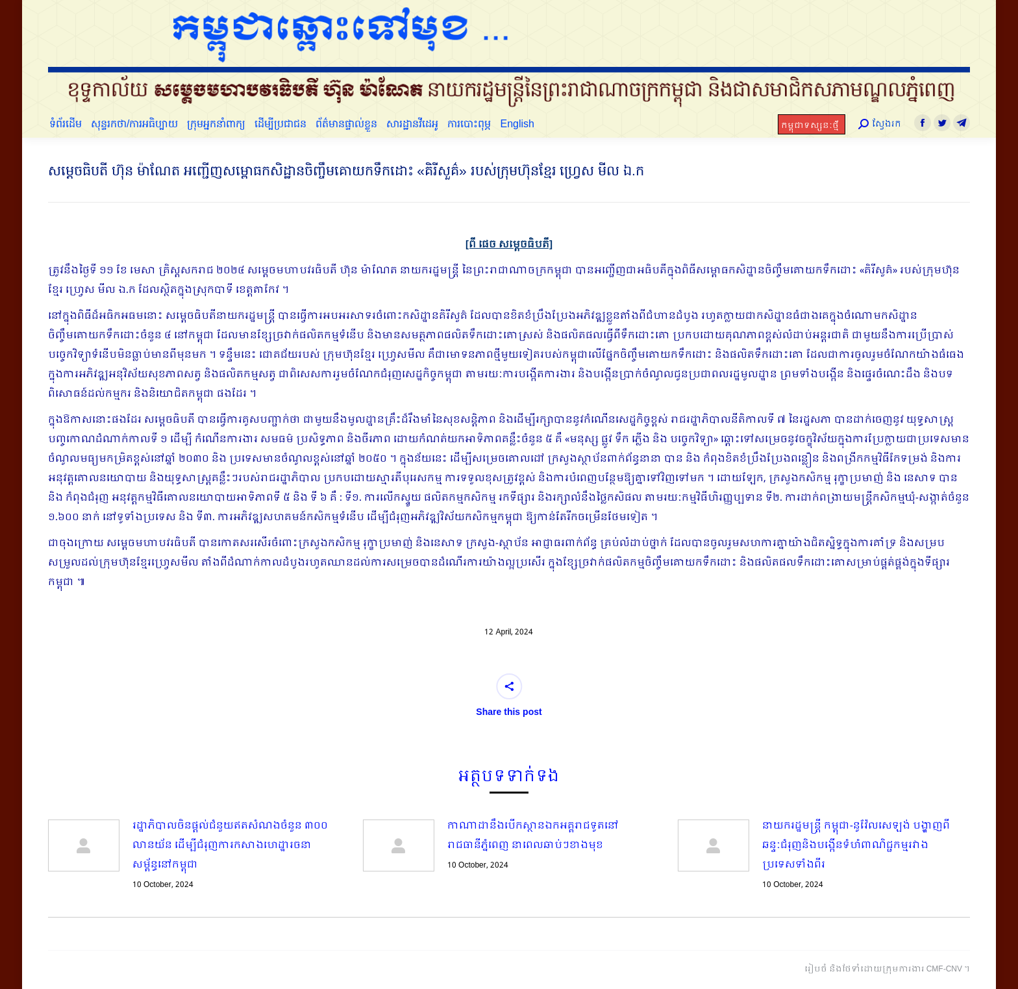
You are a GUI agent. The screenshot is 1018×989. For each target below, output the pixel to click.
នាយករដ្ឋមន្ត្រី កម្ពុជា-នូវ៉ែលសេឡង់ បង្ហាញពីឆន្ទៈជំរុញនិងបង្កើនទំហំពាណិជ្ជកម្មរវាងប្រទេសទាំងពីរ (856, 845)
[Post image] (83, 845)
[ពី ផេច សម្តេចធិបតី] (509, 244)
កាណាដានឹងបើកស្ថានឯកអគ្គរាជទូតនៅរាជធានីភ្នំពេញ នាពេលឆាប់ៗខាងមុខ (533, 836)
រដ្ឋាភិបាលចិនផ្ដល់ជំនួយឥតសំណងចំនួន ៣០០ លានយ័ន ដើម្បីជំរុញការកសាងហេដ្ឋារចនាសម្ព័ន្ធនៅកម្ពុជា (230, 845)
